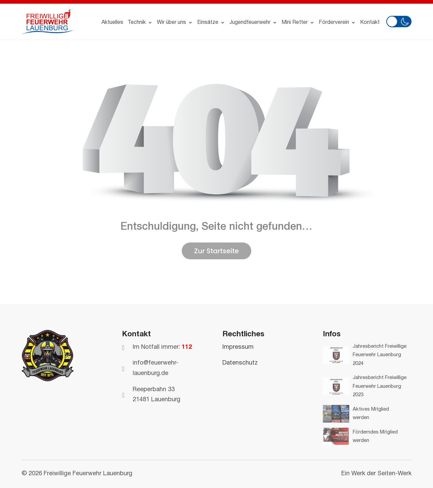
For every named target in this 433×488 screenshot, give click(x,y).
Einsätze (207, 22)
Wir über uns (171, 22)
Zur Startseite (216, 251)
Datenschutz (240, 363)
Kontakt (370, 22)
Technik (137, 22)
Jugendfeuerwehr (249, 22)
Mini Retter (295, 22)
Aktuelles (112, 22)
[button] (399, 20)
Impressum (238, 347)
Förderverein (334, 22)
